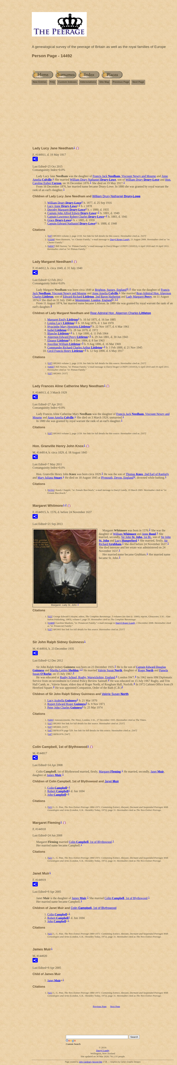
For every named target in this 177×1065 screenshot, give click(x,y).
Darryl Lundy (102, 1050)
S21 (50, 807)
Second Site (97, 1062)
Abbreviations (88, 82)
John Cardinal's (85, 1062)
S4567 (51, 246)
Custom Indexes (67, 82)
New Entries (39, 82)
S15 (50, 616)
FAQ (52, 82)
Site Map (104, 82)
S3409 (51, 623)
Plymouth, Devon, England (117, 477)
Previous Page (121, 82)
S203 (50, 720)
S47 (50, 730)
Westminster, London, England (93, 300)
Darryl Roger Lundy (119, 239)
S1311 (51, 490)
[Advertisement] (103, 117)
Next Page (138, 82)
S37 (50, 236)
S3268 (51, 239)
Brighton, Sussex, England (111, 289)
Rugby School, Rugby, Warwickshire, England (87, 677)
